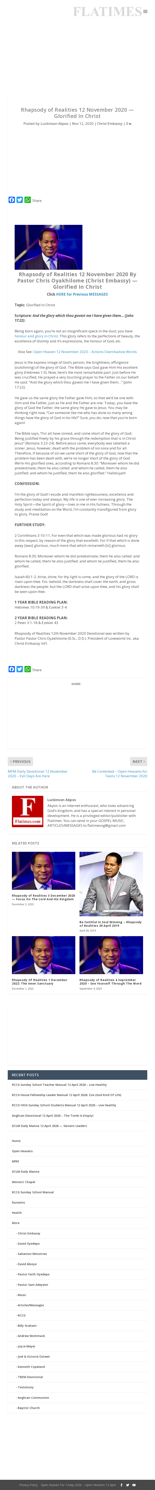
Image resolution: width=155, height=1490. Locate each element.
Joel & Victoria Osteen (34, 1356)
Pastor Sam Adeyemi (33, 1285)
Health (17, 1213)
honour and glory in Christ (36, 336)
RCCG (22, 1315)
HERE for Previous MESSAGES (82, 294)
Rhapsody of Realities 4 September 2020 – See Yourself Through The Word (110, 981)
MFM (15, 1161)
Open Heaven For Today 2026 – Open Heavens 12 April (78, 1485)
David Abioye (27, 1264)
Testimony (26, 1387)
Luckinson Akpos (54, 123)
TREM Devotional (30, 1377)
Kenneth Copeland (31, 1367)
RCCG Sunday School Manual (33, 1192)
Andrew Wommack (31, 1336)
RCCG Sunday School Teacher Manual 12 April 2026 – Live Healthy (59, 1085)
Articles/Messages (31, 1305)
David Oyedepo (29, 1244)
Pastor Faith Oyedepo (34, 1274)
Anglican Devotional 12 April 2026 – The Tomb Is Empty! (53, 1116)
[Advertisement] (77, 60)
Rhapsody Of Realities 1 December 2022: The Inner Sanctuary (39, 981)
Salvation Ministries (32, 1254)
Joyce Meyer (26, 1346)
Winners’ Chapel (23, 1182)
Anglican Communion (33, 1398)
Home (16, 1141)
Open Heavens (22, 1151)
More (15, 1223)
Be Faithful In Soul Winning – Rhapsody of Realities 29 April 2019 (110, 924)
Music (22, 1295)
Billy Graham (27, 1326)
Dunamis (18, 1202)
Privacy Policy (28, 1485)
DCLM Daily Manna (25, 1172)
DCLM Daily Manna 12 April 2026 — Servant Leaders (49, 1126)
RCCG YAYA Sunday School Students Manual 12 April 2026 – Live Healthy (64, 1105)
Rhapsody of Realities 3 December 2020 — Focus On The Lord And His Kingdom (43, 897)
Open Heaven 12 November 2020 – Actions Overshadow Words (85, 351)
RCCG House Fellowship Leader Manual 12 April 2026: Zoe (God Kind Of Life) (66, 1095)
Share (37, 200)
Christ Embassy (110, 123)
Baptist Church (29, 1408)
